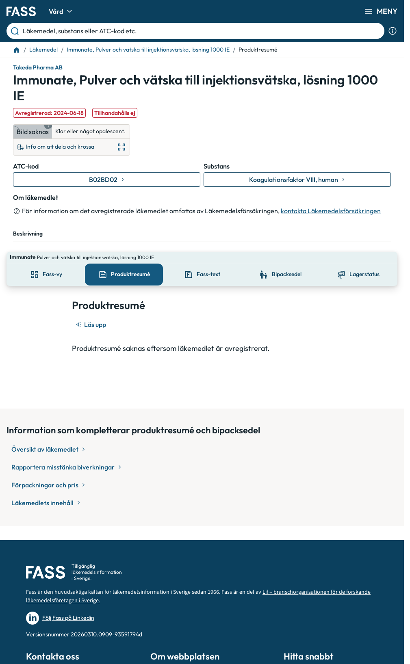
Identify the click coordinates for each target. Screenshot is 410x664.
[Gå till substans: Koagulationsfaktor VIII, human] (297, 179)
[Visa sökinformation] (392, 31)
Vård (61, 11)
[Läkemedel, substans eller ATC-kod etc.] (202, 31)
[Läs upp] (91, 313)
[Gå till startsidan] (21, 11)
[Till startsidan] (16, 50)
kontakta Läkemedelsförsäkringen (331, 211)
